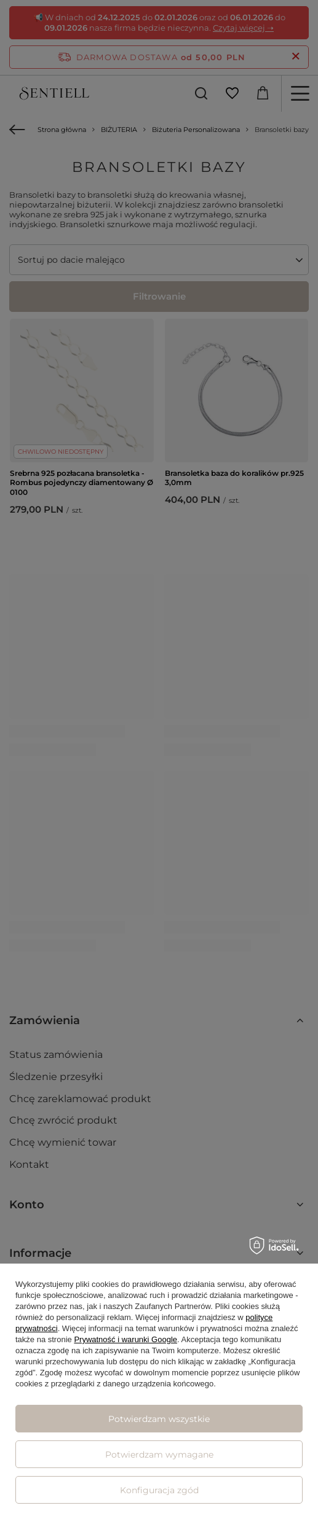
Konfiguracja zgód (159, 1490)
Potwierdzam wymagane (159, 1454)
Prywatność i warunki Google (125, 1339)
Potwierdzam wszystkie (159, 1418)
